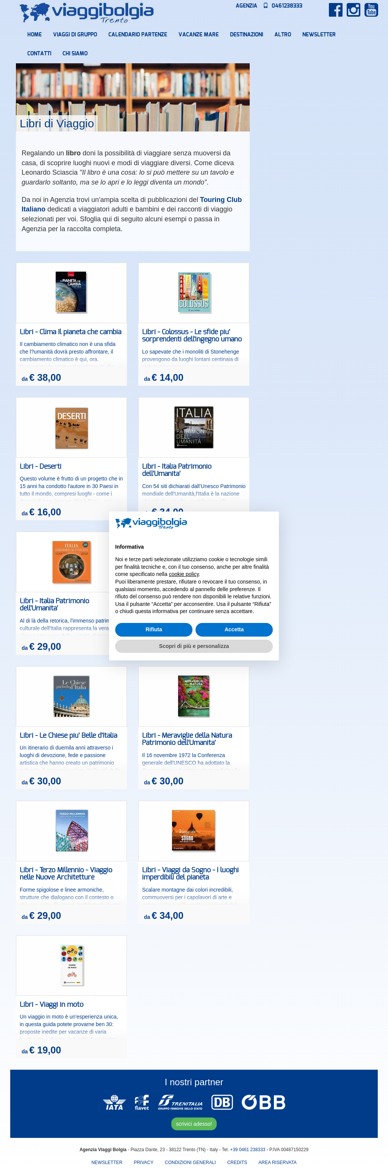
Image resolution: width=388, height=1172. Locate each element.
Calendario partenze (137, 35)
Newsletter (319, 35)
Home (34, 35)
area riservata (277, 1162)
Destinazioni (246, 35)
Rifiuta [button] (154, 629)
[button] (269, 524)
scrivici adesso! (194, 1124)
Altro (282, 35)
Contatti (39, 53)
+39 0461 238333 (247, 1149)
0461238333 (282, 6)
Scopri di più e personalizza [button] (194, 646)
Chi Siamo (75, 53)
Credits (237, 1162)
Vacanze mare (198, 35)
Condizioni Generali (190, 1162)
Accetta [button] (234, 629)
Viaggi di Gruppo (75, 35)
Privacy (143, 1162)
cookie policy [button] (184, 574)
